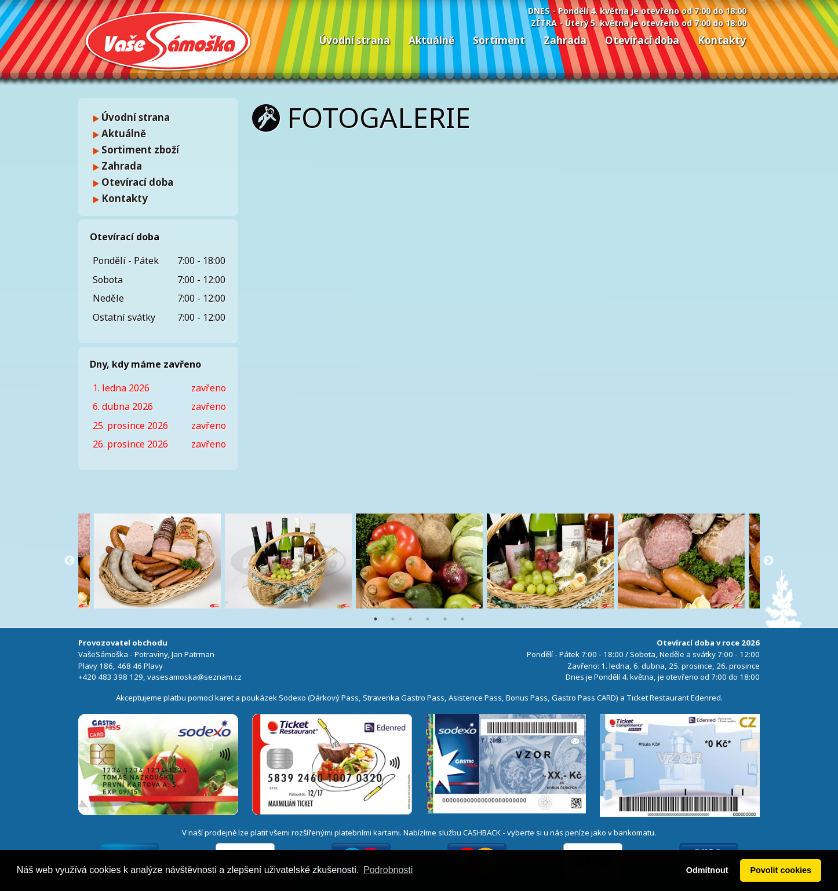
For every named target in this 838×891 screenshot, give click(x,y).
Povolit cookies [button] (780, 870)
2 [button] (393, 619)
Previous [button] (69, 561)
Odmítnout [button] (707, 870)
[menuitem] (354, 40)
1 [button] (375, 619)
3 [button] (410, 619)
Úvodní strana (354, 40)
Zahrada (565, 40)
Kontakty (722, 40)
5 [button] (445, 619)
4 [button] (427, 619)
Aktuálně (431, 40)
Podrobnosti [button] (388, 870)
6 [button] (462, 619)
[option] (419, 560)
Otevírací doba (642, 40)
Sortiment (499, 40)
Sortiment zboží (136, 149)
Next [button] (768, 561)
